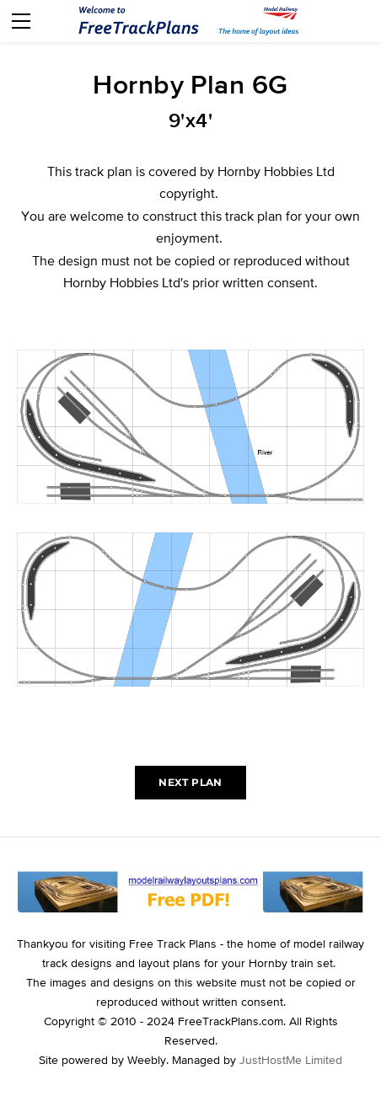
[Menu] (21, 21)
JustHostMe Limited (290, 1060)
